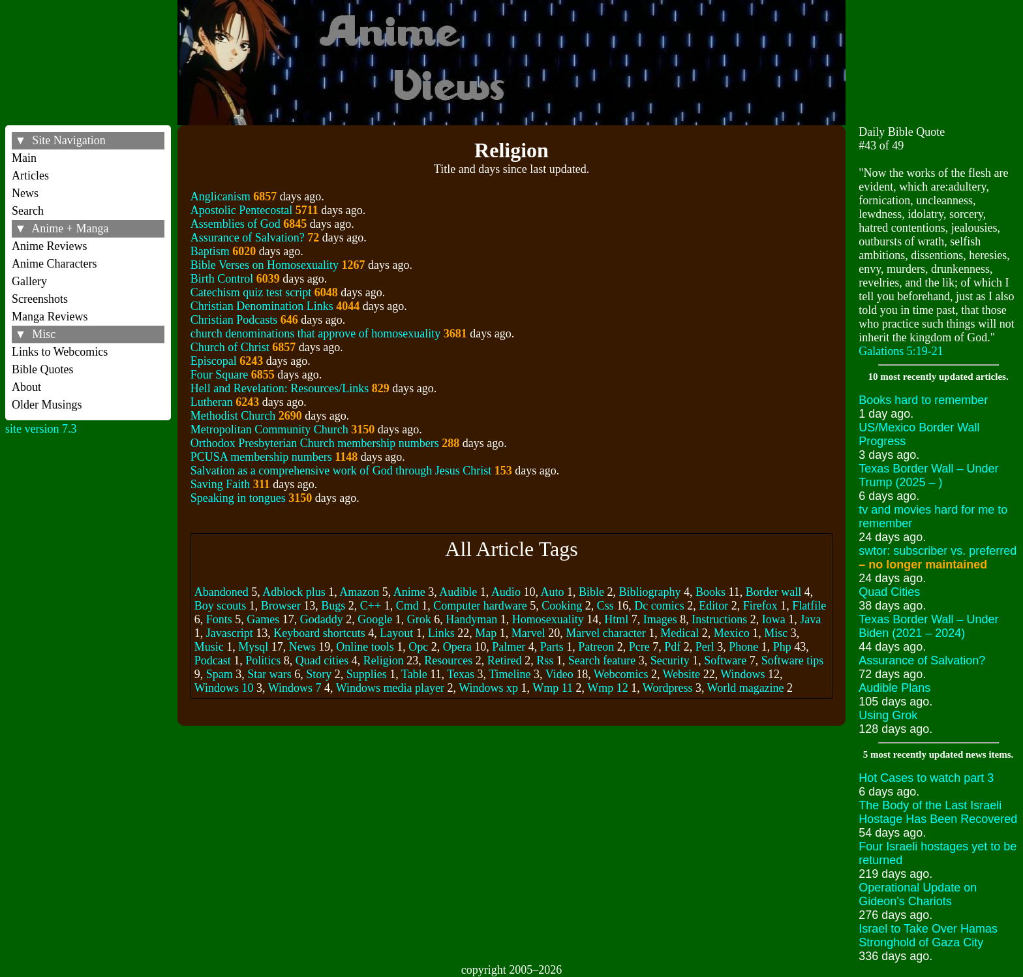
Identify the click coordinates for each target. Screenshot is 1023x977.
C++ (370, 605)
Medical (679, 633)
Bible (591, 591)
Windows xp (488, 687)
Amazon (359, 591)
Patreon (596, 646)
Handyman (471, 619)
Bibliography (649, 591)
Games (263, 619)
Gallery (29, 281)
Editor (713, 605)
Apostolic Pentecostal (241, 210)
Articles (30, 175)
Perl (704, 646)
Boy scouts (220, 605)
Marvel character (605, 633)
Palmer (508, 646)
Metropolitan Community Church (269, 429)
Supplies (366, 674)
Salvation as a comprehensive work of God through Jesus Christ (341, 470)
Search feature (601, 660)
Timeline (509, 674)
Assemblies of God (236, 223)
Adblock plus (294, 591)
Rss (544, 660)
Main (24, 157)
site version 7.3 (41, 428)
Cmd (407, 605)
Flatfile (809, 605)
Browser (281, 605)
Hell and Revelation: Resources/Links (280, 388)
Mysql (253, 646)
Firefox (760, 605)
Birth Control (222, 278)
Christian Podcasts (234, 319)
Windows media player (390, 687)
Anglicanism (221, 196)
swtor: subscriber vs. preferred (937, 557)
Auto (552, 591)
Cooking (562, 605)
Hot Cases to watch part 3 (926, 777)
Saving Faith (221, 484)
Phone (743, 646)
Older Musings (47, 404)
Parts (552, 646)
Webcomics (621, 674)
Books (710, 591)
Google (375, 619)
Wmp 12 (607, 687)
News (25, 193)
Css (605, 605)
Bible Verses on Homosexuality (265, 264)
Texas (460, 674)
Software (725, 660)
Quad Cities (889, 591)
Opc (418, 646)
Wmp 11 (552, 687)
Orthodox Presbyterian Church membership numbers (315, 443)
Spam (219, 674)
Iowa (774, 619)
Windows (742, 674)
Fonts (219, 619)
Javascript (229, 633)
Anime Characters (54, 263)
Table (414, 674)
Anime (409, 591)
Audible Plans (894, 687)
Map (485, 633)
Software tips (792, 660)
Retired (504, 660)
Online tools (365, 646)
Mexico (732, 633)
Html (616, 619)
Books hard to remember (923, 400)
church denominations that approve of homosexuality (315, 333)
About (26, 387)
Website (682, 674)
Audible (458, 591)
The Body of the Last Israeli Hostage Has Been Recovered (938, 812)
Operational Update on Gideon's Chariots (918, 894)
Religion (383, 660)
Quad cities (322, 660)
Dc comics (659, 605)
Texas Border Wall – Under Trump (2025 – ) (928, 475)
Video (559, 674)
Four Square (220, 374)
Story (318, 674)
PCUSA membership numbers (261, 456)
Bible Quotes (43, 369)
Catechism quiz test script (251, 292)
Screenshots (40, 298)
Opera (457, 646)
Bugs (333, 605)
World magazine (745, 687)
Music (209, 646)
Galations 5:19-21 (901, 351)
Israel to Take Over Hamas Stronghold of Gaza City (928, 935)
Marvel (528, 633)
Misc (775, 633)
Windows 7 (295, 687)
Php (782, 646)
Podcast (212, 660)
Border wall (773, 591)
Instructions (719, 619)
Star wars (269, 674)
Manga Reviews (49, 316)
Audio (506, 591)
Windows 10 (224, 687)
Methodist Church (233, 415)
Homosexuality (548, 619)
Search (28, 210)
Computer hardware (480, 605)
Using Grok (888, 715)
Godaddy (321, 619)
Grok (419, 619)
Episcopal (214, 360)
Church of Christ (230, 347)
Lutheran (212, 402)
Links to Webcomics (60, 351)
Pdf (672, 646)
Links (441, 633)
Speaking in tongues (238, 497)
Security (670, 660)
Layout (396, 633)
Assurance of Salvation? (248, 237)
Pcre (639, 646)
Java (810, 619)
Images (660, 619)
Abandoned (221, 591)
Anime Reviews (49, 246)
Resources (448, 660)
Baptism (210, 251)
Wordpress (668, 687)
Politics (263, 660)
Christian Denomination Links (262, 306)
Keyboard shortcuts (319, 633)
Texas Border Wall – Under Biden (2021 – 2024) (928, 626)
